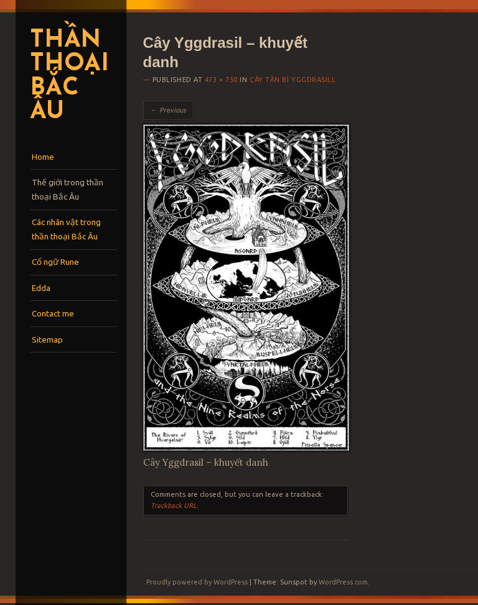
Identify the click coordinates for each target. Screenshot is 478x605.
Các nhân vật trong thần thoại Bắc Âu (66, 229)
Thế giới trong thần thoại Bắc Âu (67, 189)
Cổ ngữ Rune (55, 262)
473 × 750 (221, 79)
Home (43, 157)
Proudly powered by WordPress (197, 582)
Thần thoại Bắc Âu (69, 77)
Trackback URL (174, 505)
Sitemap (47, 339)
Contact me (53, 313)
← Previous (168, 110)
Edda (41, 288)
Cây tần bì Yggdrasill (293, 79)
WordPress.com (343, 582)
